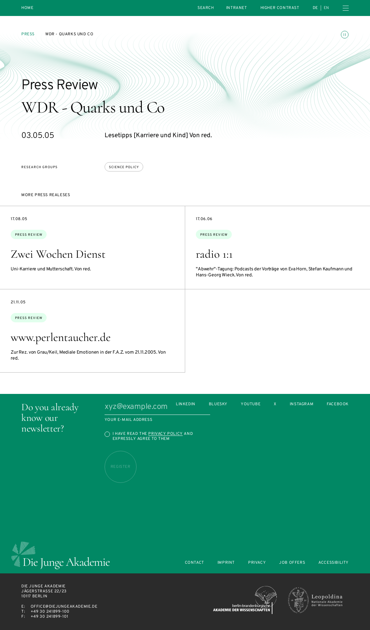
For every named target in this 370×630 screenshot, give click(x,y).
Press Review (28, 235)
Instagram (301, 404)
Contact (194, 562)
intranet (236, 8)
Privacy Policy (165, 434)
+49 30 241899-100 (50, 611)
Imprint (226, 562)
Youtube (250, 404)
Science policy (124, 167)
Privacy (257, 562)
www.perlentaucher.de (61, 337)
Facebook (338, 404)
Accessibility (333, 562)
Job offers (292, 562)
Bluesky (218, 404)
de (315, 8)
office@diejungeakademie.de (64, 606)
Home (27, 8)
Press (28, 34)
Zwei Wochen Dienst (58, 254)
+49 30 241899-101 (49, 616)
